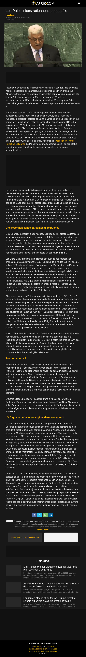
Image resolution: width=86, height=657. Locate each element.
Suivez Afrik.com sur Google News (25, 537)
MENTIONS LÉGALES (50, 649)
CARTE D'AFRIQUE (38, 646)
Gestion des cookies (51, 651)
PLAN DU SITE (49, 646)
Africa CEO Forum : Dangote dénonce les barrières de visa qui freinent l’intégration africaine (51, 585)
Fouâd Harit (10, 15)
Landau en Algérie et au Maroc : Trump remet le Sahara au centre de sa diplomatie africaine (49, 599)
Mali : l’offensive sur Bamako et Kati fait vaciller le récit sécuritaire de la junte (50, 568)
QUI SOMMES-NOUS (35, 649)
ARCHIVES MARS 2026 (36, 651)
